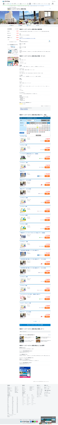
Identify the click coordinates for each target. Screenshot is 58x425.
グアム (27, 399)
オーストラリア (29, 403)
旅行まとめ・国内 (39, 393)
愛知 (8, 404)
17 (29, 130)
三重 (12, 404)
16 (27, 130)
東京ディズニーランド (10, 415)
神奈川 (13, 401)
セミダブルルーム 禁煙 (23, 136)
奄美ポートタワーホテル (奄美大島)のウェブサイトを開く (27, 38)
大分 (8, 412)
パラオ (32, 399)
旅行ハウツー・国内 (39, 391)
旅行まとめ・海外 (39, 394)
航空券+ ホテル (35, 3)
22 (37, 130)
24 (45, 130)
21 (35, 130)
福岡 (8, 411)
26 (49, 130)
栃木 (12, 399)
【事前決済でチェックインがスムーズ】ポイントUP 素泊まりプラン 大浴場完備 (32, 232)
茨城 (17, 399)
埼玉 (12, 400)
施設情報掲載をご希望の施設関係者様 (24, 109)
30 (27, 133)
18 (30, 130)
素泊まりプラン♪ (22, 171)
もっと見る (36, 321)
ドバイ (32, 404)
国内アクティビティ (9, 391)
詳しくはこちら (48, 421)
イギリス (33, 400)
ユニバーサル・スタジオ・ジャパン (11, 414)
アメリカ (23, 400)
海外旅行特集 (23, 391)
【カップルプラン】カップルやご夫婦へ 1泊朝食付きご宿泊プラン (30, 294)
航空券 (8, 3)
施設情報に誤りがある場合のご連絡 (23, 108)
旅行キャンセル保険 (46, 388)
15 (37, 128)
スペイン (23, 402)
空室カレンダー (23, 142)
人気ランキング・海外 (39, 390)
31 (29, 133)
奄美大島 (8, 416)
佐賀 (12, 411)
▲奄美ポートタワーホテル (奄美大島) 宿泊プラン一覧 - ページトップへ (41, 381)
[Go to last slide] (19, 17)
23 (44, 130)
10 (29, 128)
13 (34, 128)
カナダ (27, 400)
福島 (8, 399)
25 (47, 130)
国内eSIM (8, 392)
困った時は (53, 1)
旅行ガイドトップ (39, 396)
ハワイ (23, 399)
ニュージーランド (34, 403)
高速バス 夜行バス (21, 3)
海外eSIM (31, 390)
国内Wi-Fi (16, 391)
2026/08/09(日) (44, 120)
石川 (8, 403)
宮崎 (17, 412)
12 (32, 128)
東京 (8, 401)
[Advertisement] (39, 372)
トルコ (23, 404)
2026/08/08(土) (29, 120)
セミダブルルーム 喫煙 (24, 241)
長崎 (17, 411)
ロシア (32, 402)
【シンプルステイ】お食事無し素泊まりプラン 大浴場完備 (29, 153)
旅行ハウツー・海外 (39, 392)
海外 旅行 (30, 4)
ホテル (10, 3)
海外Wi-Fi (23, 390)
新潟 (12, 402)
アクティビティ (25, 3)
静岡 (17, 403)
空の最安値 (8, 393)
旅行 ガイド (53, 4)
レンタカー (18, 3)
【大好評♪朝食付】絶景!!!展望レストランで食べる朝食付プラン (29, 250)
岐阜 (17, 404)
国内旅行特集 (16, 392)
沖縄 (12, 413)
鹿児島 (8, 413)
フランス (23, 401)
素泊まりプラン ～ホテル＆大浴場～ (25, 180)
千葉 (17, 400)
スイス (27, 402)
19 (32, 130)
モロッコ (28, 404)
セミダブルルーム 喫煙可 (24, 215)
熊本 (12, 412)
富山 (17, 402)
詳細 (47, 149)
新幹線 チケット (15, 3)
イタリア (28, 401)
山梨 (17, 401)
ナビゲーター (38, 395)
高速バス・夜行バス (9, 390)
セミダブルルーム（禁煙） (24, 197)
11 (30, 128)
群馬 (8, 400)
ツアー (6, 3)
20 (34, 130)
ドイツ (32, 401)
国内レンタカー (17, 390)
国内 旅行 (3, 4)
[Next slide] (38, 17)
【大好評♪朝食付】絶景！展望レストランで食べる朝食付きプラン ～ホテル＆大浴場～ (33, 259)
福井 (12, 403)
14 (35, 128)
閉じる (54, 417)
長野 (8, 402)
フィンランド (23, 403)
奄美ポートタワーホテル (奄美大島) (16, 9)
